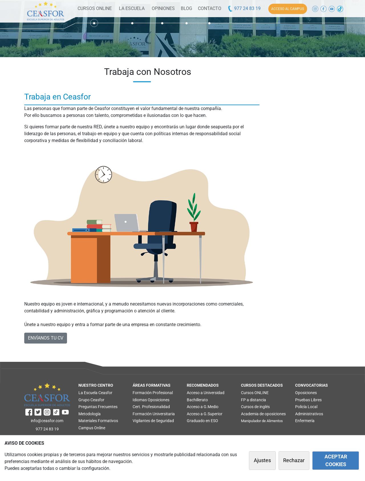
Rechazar (294, 460)
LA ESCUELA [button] (132, 8)
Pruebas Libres (308, 400)
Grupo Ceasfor (91, 400)
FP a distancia (253, 400)
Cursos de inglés (255, 406)
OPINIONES (163, 8)
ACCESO (287, 9)
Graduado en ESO (202, 420)
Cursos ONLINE (255, 392)
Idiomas (140, 400)
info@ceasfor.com (47, 420)
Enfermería (305, 420)
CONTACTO (209, 8)
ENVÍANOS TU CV (45, 338)
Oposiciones (158, 400)
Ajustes (262, 460)
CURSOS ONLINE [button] (95, 8)
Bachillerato (197, 400)
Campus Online (91, 428)
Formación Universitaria (154, 414)
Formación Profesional (153, 392)
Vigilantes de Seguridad (153, 420)
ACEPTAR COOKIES (336, 460)
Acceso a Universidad (205, 392)
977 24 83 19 (244, 8)
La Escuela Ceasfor (95, 392)
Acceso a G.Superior (204, 414)
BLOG (186, 8)
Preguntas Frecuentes (97, 406)
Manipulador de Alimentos (262, 421)
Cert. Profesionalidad (151, 406)
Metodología (89, 414)
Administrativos (309, 414)
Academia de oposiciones (263, 414)
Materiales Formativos (98, 420)
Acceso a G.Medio (202, 406)
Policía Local (306, 406)
